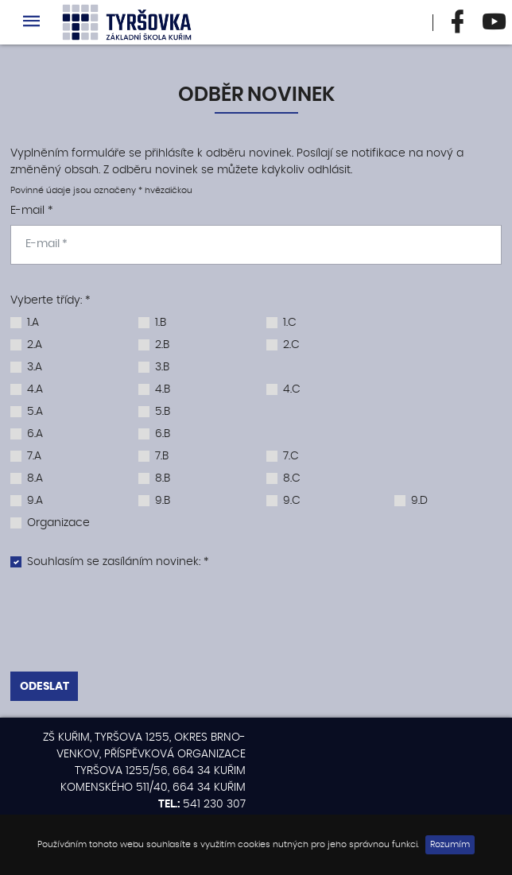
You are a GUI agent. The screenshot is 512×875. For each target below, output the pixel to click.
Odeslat (44, 686)
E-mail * (31, 210)
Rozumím (450, 845)
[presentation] (256, 624)
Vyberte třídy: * (50, 300)
